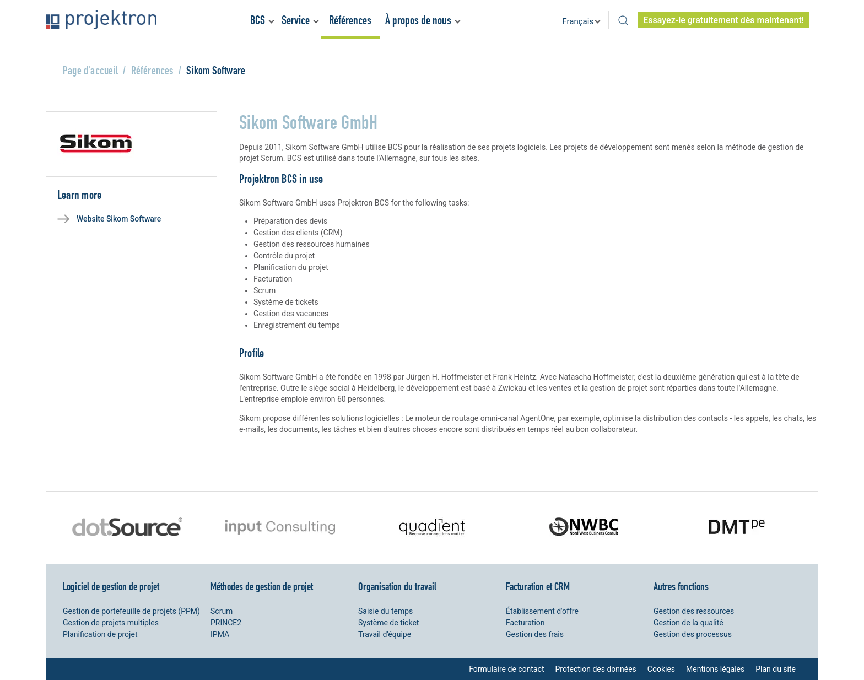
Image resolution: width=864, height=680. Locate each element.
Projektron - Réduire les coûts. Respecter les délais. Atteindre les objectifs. (101, 19)
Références (350, 20)
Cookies (661, 669)
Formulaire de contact (506, 669)
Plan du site (775, 669)
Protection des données (595, 669)
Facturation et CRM (538, 586)
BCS (257, 20)
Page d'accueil (90, 70)
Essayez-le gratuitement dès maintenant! (723, 20)
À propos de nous (418, 20)
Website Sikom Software (119, 218)
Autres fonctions (681, 586)
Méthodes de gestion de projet (261, 586)
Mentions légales (715, 669)
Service (296, 20)
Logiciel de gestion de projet (111, 586)
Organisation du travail (397, 586)
